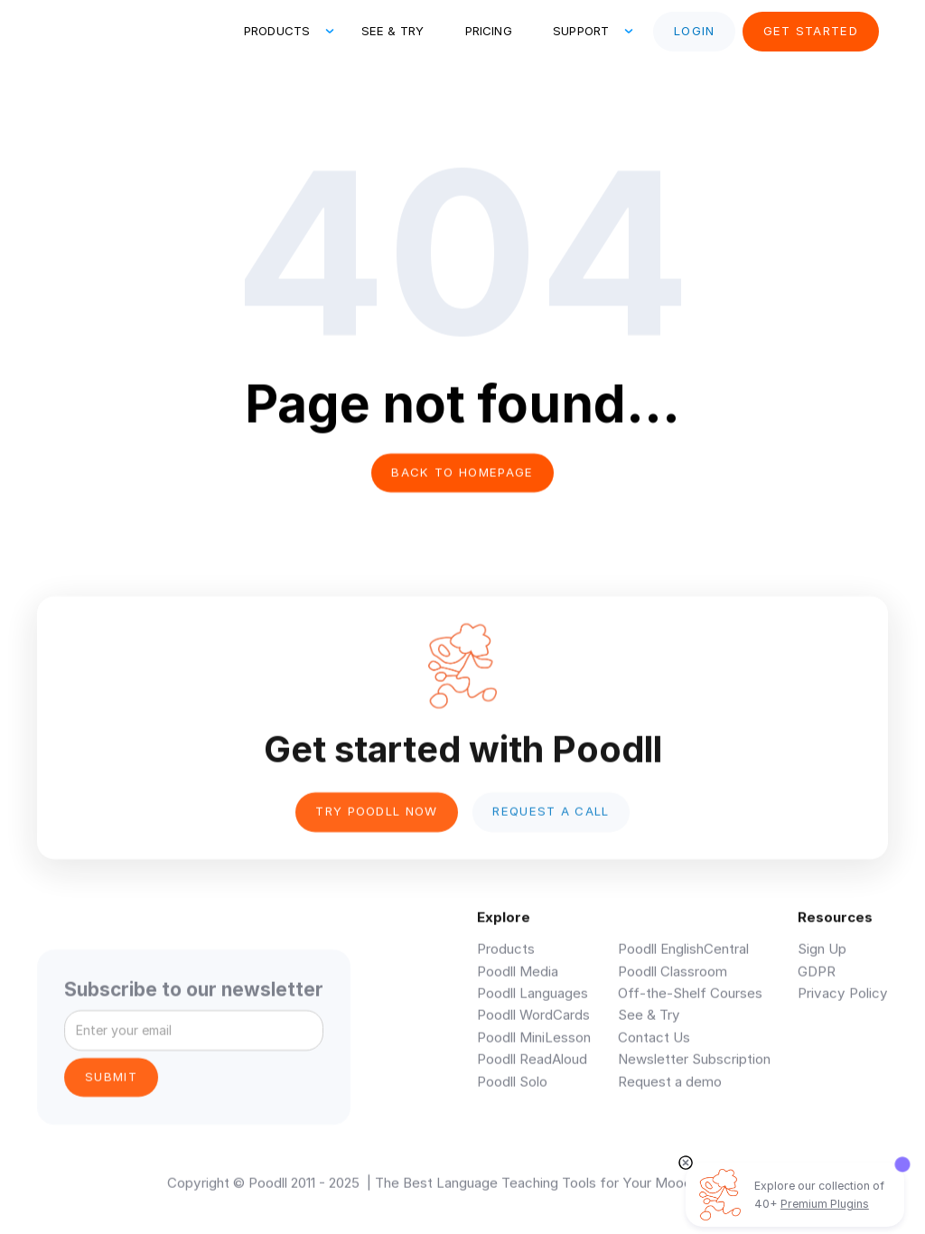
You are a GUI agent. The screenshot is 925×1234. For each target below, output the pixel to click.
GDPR (817, 982)
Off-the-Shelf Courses (690, 1004)
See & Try (392, 30)
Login (694, 30)
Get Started (811, 30)
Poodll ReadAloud (532, 1070)
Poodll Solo (512, 1092)
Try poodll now (376, 821)
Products (506, 960)
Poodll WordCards (533, 1025)
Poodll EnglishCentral (683, 960)
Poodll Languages (532, 1004)
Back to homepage (462, 472)
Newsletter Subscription (694, 1070)
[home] (114, 31)
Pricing (488, 30)
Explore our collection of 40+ (819, 1195)
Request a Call (551, 821)
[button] (282, 31)
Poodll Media (517, 982)
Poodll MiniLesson (534, 1048)
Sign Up (822, 960)
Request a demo (670, 1092)
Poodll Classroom (672, 982)
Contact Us (654, 1048)
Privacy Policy (843, 1004)
